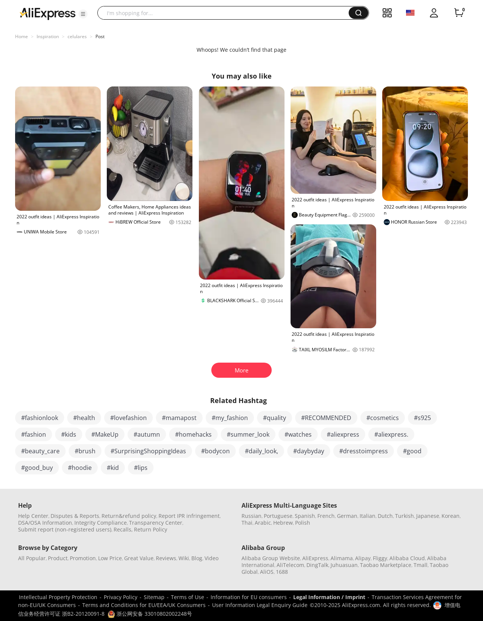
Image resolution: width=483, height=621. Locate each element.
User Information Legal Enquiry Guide (260, 605)
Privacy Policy (120, 597)
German (347, 515)
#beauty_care (40, 451)
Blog (196, 558)
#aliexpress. (391, 434)
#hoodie (80, 467)
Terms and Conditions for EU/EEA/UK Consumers (144, 605)
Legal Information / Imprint (329, 597)
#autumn (147, 434)
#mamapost (179, 418)
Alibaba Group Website (271, 558)
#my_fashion (230, 418)
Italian (367, 515)
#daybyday (308, 451)
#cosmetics (382, 418)
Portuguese (278, 515)
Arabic (263, 522)
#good (412, 451)
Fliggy (380, 558)
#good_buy (37, 467)
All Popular (32, 558)
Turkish (404, 515)
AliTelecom (290, 564)
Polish (302, 522)
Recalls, (123, 529)
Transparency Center (155, 522)
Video (211, 558)
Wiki (183, 558)
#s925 (422, 418)
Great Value (139, 558)
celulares (77, 36)
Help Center (33, 515)
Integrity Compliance (100, 522)
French (326, 515)
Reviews (166, 558)
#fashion (33, 434)
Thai (247, 522)
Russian (251, 515)
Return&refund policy (129, 515)
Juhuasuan (344, 564)
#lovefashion (128, 418)
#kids (68, 434)
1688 (282, 571)
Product (58, 558)
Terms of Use (187, 597)
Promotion (83, 558)
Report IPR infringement (189, 515)
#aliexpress (343, 434)
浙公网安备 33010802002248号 (150, 613)
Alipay (363, 558)
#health (84, 418)
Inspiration (48, 36)
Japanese (427, 515)
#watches (298, 434)
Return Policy (150, 529)
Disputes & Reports (75, 515)
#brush (85, 451)
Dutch (385, 515)
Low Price (110, 558)
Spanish (305, 515)
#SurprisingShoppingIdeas (148, 451)
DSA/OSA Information (45, 522)
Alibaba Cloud (407, 558)
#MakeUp (104, 434)
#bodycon (215, 451)
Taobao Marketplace (385, 564)
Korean (450, 515)
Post (100, 36)
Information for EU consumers (249, 597)
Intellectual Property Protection (58, 597)
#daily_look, (261, 451)
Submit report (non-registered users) (64, 529)
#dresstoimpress (363, 451)
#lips (141, 467)
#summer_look (248, 434)
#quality (274, 418)
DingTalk (317, 564)
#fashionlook (39, 418)
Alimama (342, 558)
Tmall (421, 564)
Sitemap (154, 597)
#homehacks (193, 434)
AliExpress (315, 558)
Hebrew (283, 522)
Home (21, 36)
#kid (113, 467)
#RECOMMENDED (326, 418)
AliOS (267, 571)
